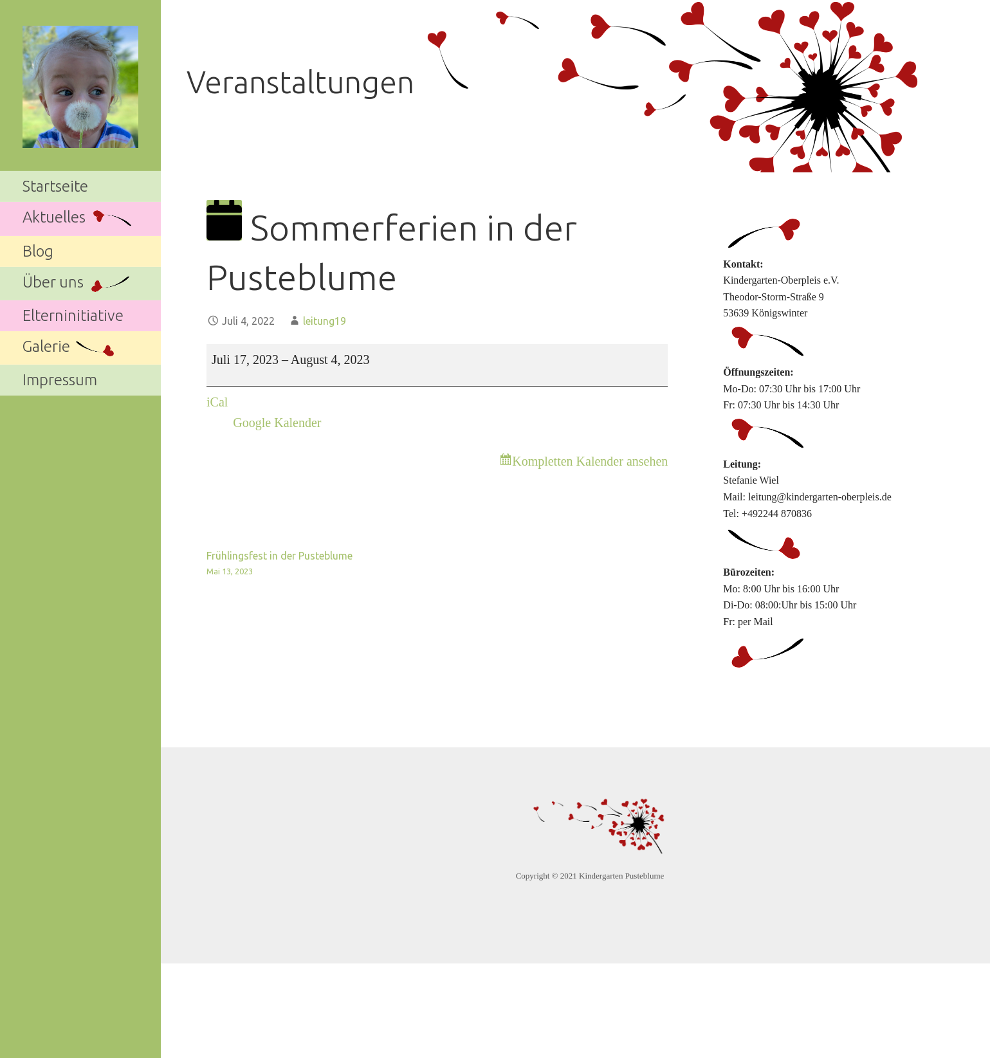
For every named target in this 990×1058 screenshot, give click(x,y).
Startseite (55, 186)
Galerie (70, 348)
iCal (217, 402)
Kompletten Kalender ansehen (590, 461)
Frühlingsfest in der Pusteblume (321, 564)
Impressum (60, 379)
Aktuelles (78, 219)
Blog (38, 251)
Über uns (77, 283)
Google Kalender (277, 422)
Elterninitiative (73, 315)
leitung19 (324, 321)
